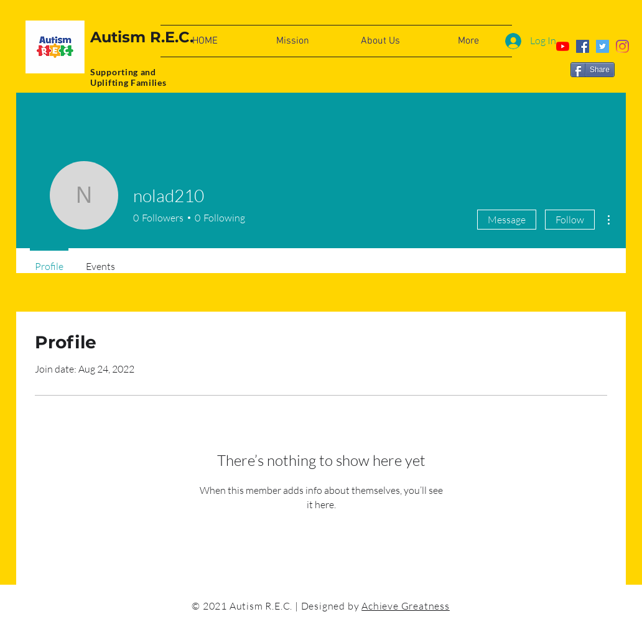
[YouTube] (562, 46)
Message (507, 219)
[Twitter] (602, 46)
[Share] (592, 69)
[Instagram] (622, 46)
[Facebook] (582, 46)
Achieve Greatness (405, 606)
